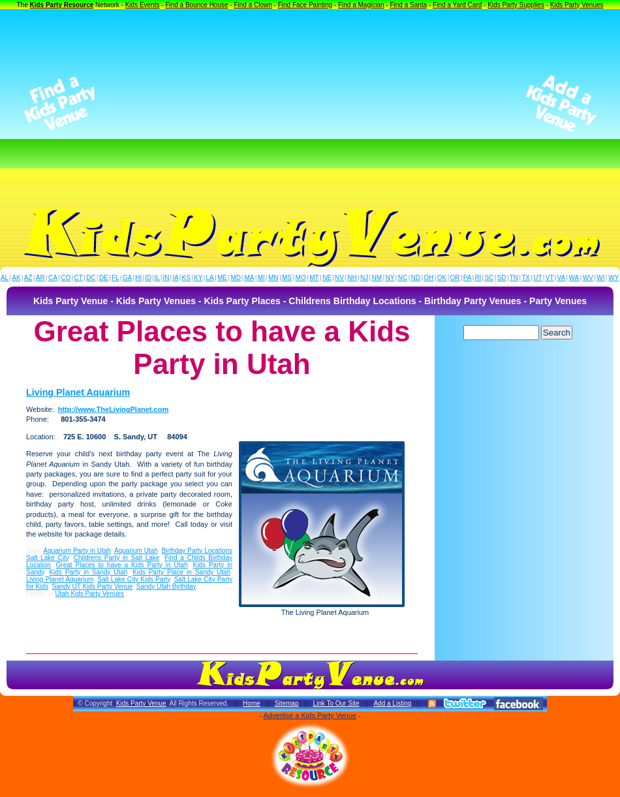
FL (115, 277)
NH (351, 277)
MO (301, 277)
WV (588, 277)
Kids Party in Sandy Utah (88, 572)
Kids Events (142, 4)
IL (157, 277)
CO (65, 277)
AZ (28, 277)
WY (613, 277)
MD (236, 277)
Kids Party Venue (141, 703)
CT (78, 277)
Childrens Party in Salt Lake (117, 557)
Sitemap (287, 703)
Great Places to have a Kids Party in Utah (122, 565)
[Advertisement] (310, 103)
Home (251, 703)
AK (16, 277)
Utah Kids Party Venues (89, 593)
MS (287, 277)
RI (477, 277)
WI (600, 277)
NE (327, 277)
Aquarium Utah (136, 550)
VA (561, 277)
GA (127, 277)
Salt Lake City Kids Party (133, 579)
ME (222, 277)
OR (455, 277)
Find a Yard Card (457, 4)
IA (175, 277)
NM (377, 277)
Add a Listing (392, 703)
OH (428, 277)
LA (210, 277)
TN (514, 277)
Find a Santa (408, 4)
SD (501, 277)
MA (250, 277)
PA (467, 277)
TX (525, 277)
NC (402, 277)
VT (550, 277)
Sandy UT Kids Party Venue (92, 586)
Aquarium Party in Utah (77, 550)
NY (389, 277)
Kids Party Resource (62, 4)
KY (198, 277)
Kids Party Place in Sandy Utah (181, 572)
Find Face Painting (305, 4)
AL (4, 277)
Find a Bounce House (196, 4)
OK (441, 277)
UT (537, 277)
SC (488, 277)
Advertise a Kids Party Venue (309, 715)
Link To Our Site (336, 703)
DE (103, 277)
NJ (364, 277)
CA (52, 277)
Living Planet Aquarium (78, 392)
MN (273, 277)
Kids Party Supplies (516, 4)
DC (90, 277)
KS (186, 277)
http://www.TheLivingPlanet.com (113, 409)
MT (313, 277)
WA (574, 277)
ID (148, 277)
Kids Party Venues (577, 4)
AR (40, 277)
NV (339, 277)
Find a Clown (252, 4)
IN (166, 277)
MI (261, 277)
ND (415, 277)
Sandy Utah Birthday (166, 586)
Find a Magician (361, 4)
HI (138, 277)
